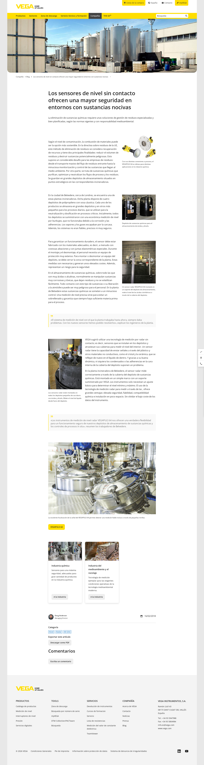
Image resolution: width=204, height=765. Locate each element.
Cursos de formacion (96, 711)
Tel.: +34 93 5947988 (167, 718)
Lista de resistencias (96, 721)
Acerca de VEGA (130, 706)
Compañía (95, 16)
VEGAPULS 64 (56, 527)
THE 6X (107, 15)
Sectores (33, 16)
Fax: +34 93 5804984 (167, 721)
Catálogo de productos (26, 706)
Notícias (126, 716)
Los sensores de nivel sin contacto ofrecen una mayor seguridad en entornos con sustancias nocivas (70, 77)
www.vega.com (164, 728)
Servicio (90, 716)
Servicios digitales (24, 725)
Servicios (92, 701)
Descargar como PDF (59, 642)
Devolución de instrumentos (99, 706)
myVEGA (55, 716)
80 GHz (67, 632)
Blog (124, 725)
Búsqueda (56, 725)
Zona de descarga (49, 16)
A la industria (60, 597)
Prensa (126, 721)
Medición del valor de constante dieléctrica (101, 727)
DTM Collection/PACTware (63, 721)
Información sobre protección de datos (89, 751)
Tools (54, 701)
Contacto (126, 711)
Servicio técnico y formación (74, 16)
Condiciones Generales (41, 751)
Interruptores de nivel (26, 716)
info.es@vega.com (166, 725)
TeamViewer (92, 733)
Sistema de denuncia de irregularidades (129, 751)
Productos (20, 16)
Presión (19, 721)
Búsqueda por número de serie (65, 711)
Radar (59, 632)
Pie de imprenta (62, 751)
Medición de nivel (24, 711)
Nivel (51, 632)
